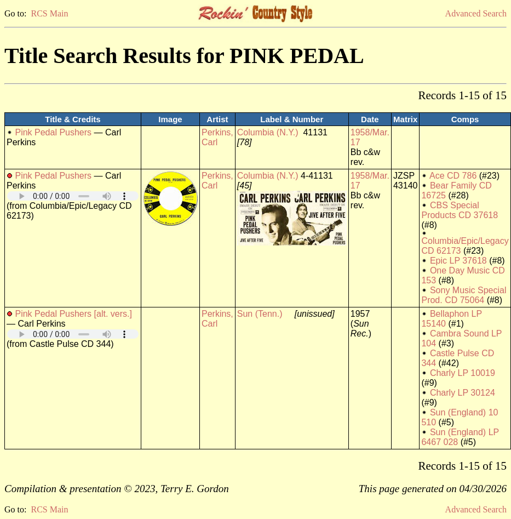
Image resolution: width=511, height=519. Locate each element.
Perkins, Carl (217, 137)
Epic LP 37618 (458, 260)
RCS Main (49, 13)
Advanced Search (476, 13)
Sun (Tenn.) (260, 313)
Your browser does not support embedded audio (73, 196)
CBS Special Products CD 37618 (459, 210)
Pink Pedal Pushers (53, 132)
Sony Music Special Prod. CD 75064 (463, 295)
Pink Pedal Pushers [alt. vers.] (73, 313)
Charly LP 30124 (462, 392)
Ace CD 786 (452, 175)
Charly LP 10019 (462, 373)
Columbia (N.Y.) (267, 132)
